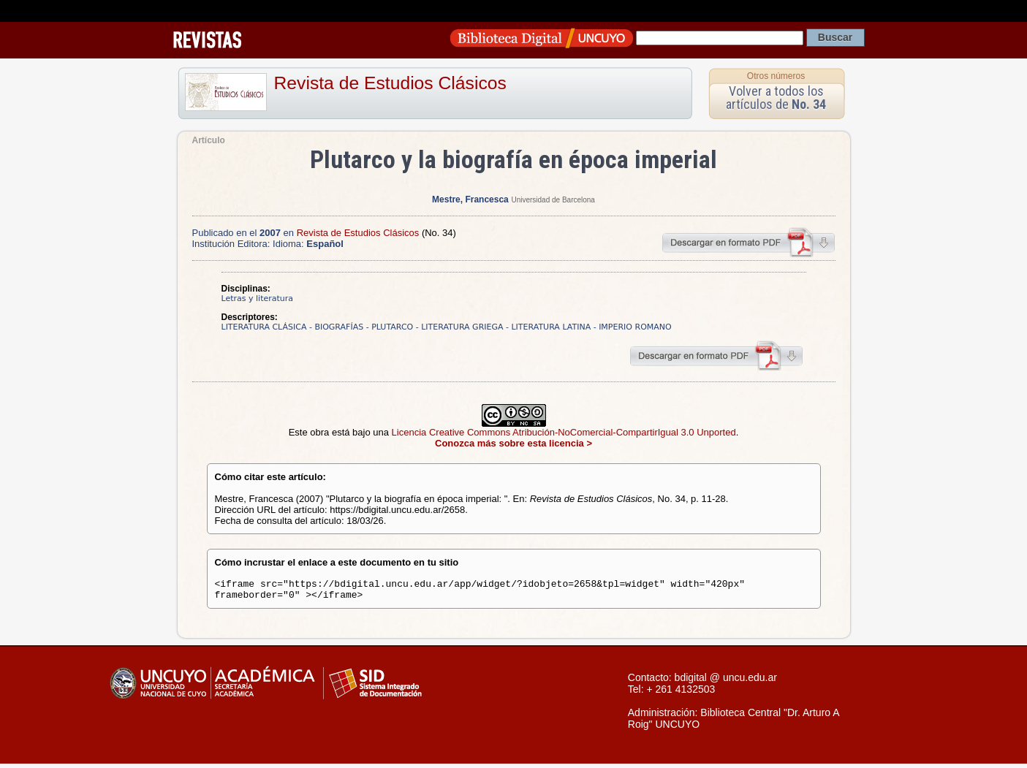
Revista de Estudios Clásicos (390, 83)
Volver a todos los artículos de (776, 97)
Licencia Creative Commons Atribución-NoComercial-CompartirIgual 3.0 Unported (564, 432)
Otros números (776, 76)
